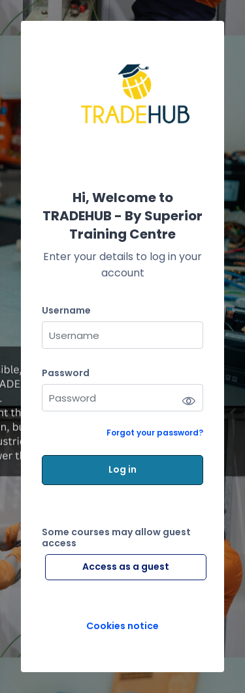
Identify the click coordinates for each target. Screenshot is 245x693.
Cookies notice (122, 626)
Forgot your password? (154, 432)
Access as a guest (125, 566)
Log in (122, 469)
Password (66, 373)
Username (66, 310)
